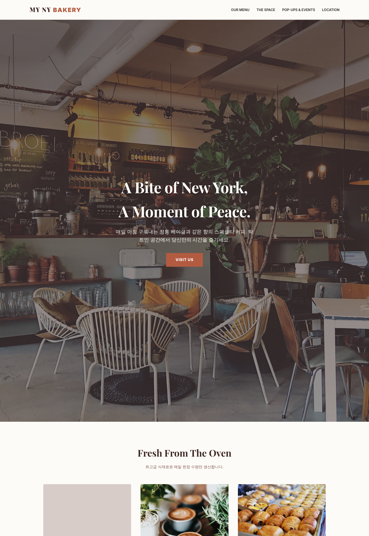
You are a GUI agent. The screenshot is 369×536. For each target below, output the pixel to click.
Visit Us (185, 259)
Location (331, 10)
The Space (266, 10)
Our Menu (240, 10)
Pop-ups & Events (298, 10)
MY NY (55, 9)
